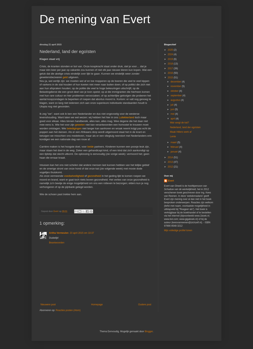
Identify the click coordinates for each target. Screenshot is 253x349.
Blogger (149, 331)
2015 (171, 77)
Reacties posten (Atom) (68, 310)
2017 (171, 68)
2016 (171, 73)
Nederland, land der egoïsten (185, 127)
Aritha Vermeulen (59, 233)
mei (173, 114)
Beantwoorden (56, 242)
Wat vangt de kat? (179, 122)
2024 (171, 54)
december (176, 81)
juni (173, 109)
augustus (176, 100)
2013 (171, 162)
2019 (171, 59)
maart (174, 142)
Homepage (97, 304)
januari (174, 151)
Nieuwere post (48, 304)
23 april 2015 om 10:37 (82, 233)
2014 (171, 157)
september (176, 95)
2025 (171, 49)
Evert (171, 180)
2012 (171, 166)
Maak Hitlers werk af (181, 132)
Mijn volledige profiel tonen (178, 230)
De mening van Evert (95, 19)
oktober (175, 91)
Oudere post (144, 304)
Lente (173, 136)
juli (172, 104)
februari (175, 147)
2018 (171, 63)
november (176, 86)
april (173, 118)
